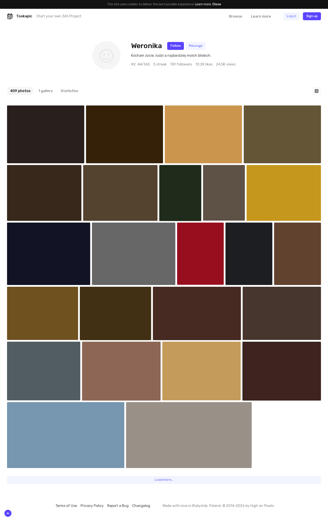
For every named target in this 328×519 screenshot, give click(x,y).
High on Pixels (262, 506)
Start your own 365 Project (59, 16)
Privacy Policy (92, 506)
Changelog (141, 506)
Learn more (203, 4)
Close (216, 4)
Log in (291, 16)
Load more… (164, 480)
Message (195, 46)
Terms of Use (66, 506)
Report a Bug (118, 506)
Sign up (312, 16)
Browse (235, 16)
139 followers (181, 64)
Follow (175, 46)
